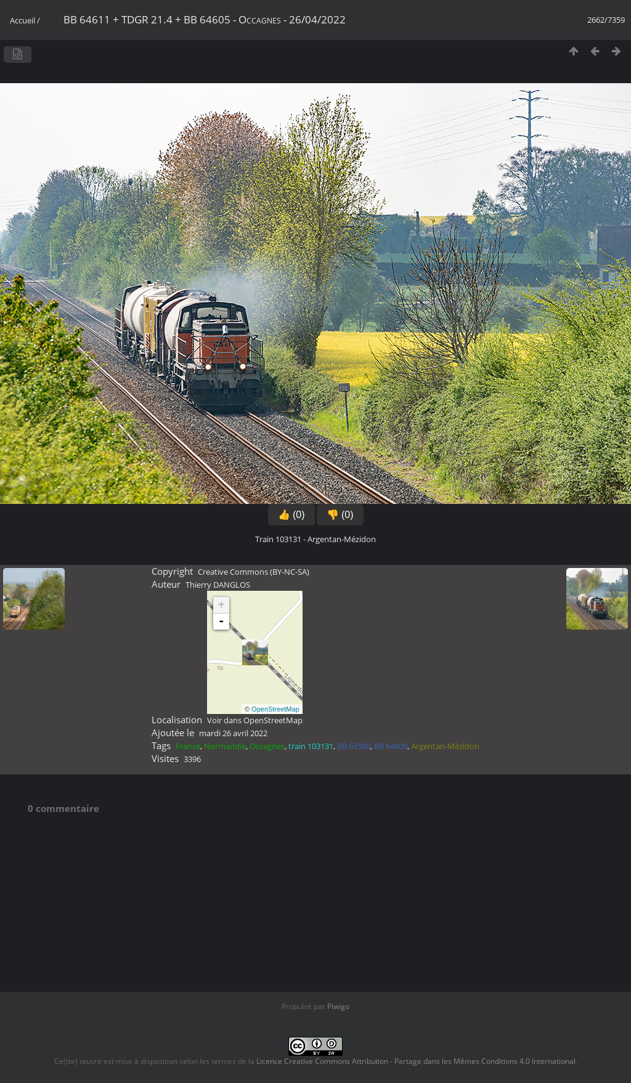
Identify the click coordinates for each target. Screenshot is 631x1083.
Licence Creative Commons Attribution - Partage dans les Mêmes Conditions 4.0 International (416, 1061)
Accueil (22, 20)
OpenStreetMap (275, 709)
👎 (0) (340, 514)
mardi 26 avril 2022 (233, 733)
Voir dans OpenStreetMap (255, 720)
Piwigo (338, 1006)
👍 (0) (291, 514)
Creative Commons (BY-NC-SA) (253, 571)
